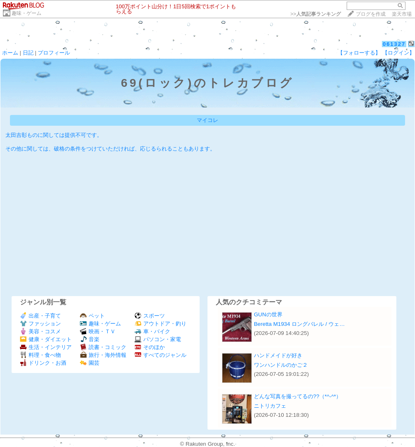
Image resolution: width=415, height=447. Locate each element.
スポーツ (150, 316)
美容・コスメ (40, 331)
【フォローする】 (359, 53)
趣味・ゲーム (26, 13)
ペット (92, 316)
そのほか (150, 347)
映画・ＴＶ (98, 331)
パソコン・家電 (158, 339)
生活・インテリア (46, 347)
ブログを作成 (371, 14)
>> (315, 14)
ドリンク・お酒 (43, 363)
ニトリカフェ (270, 406)
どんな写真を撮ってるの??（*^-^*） (297, 396)
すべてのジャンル (160, 355)
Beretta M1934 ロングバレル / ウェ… (299, 324)
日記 (28, 53)
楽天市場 (402, 14)
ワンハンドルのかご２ (281, 365)
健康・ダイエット (46, 339)
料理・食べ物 (40, 355)
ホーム (10, 53)
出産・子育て (40, 316)
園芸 (89, 363)
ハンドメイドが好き (278, 355)
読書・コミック (103, 347)
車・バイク (152, 331)
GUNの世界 (268, 314)
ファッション (40, 323)
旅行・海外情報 (103, 355)
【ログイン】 (398, 53)
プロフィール (54, 53)
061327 (394, 44)
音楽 (89, 339)
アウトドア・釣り (160, 323)
